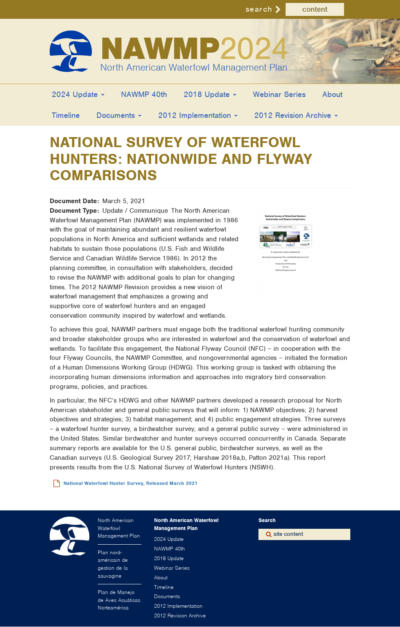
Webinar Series (279, 94)
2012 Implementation (198, 115)
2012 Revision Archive (296, 115)
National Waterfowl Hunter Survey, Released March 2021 (130, 483)
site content (288, 534)
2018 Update (210, 94)
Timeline (66, 115)
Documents (119, 115)
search (259, 9)
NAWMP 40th (144, 94)
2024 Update (78, 94)
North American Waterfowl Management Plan (193, 67)
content (314, 9)
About (332, 94)
